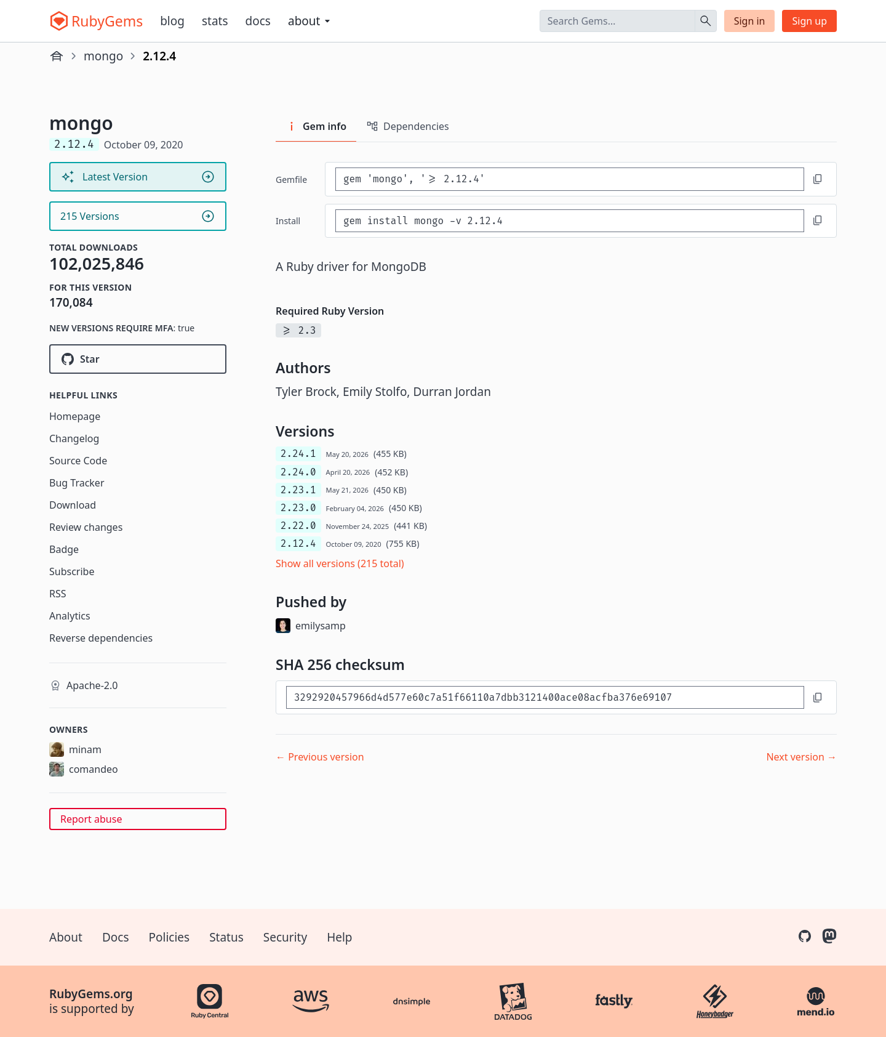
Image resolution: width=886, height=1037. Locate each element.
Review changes (85, 527)
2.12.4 (298, 543)
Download (72, 505)
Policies (169, 937)
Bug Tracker (77, 483)
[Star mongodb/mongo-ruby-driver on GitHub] (137, 359)
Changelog (74, 438)
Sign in (749, 21)
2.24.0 (298, 472)
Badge (64, 549)
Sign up (809, 21)
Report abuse (91, 819)
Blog (172, 21)
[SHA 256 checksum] (545, 697)
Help (339, 937)
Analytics (69, 616)
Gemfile (291, 179)
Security (285, 937)
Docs (258, 21)
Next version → (801, 757)
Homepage (74, 416)
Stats (215, 21)
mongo (103, 56)
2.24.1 (298, 453)
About (65, 937)
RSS (57, 593)
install (288, 221)
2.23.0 (298, 507)
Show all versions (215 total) (340, 563)
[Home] (56, 56)
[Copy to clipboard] (817, 179)
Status (226, 937)
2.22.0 (298, 525)
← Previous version (320, 757)
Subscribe (71, 571)
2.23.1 (298, 489)
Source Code (78, 460)
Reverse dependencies (101, 638)
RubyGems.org (91, 994)
